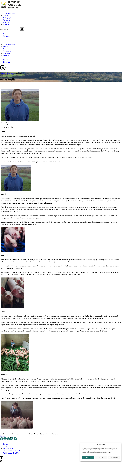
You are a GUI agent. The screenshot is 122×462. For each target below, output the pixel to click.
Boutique (6, 24)
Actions (5, 15)
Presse (5, 446)
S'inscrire (3, 436)
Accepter (88, 457)
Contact (5, 444)
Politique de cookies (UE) (11, 453)
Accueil (2, 73)
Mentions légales (8, 448)
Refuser (101, 457)
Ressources (7, 20)
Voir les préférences (113, 457)
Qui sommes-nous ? (9, 13)
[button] (119, 444)
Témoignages (7, 18)
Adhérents (6, 22)
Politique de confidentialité (12, 451)
